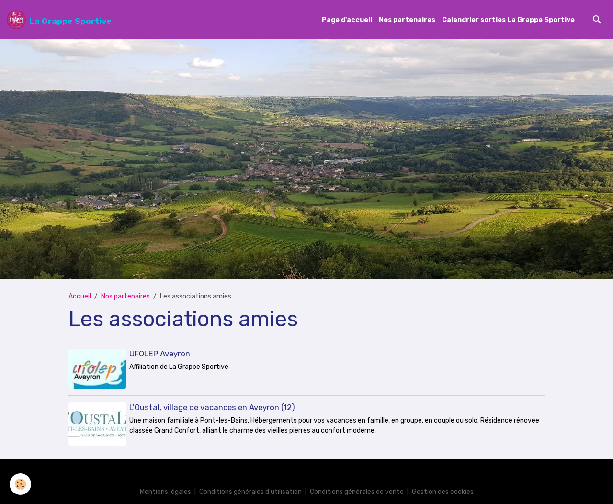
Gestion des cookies (443, 492)
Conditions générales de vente (357, 492)
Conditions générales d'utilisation (250, 492)
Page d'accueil (347, 20)
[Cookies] (20, 484)
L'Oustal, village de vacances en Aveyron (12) (212, 407)
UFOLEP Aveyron (159, 353)
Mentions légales (165, 492)
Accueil (79, 296)
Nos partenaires (407, 20)
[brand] (59, 19)
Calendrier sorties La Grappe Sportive (508, 20)
